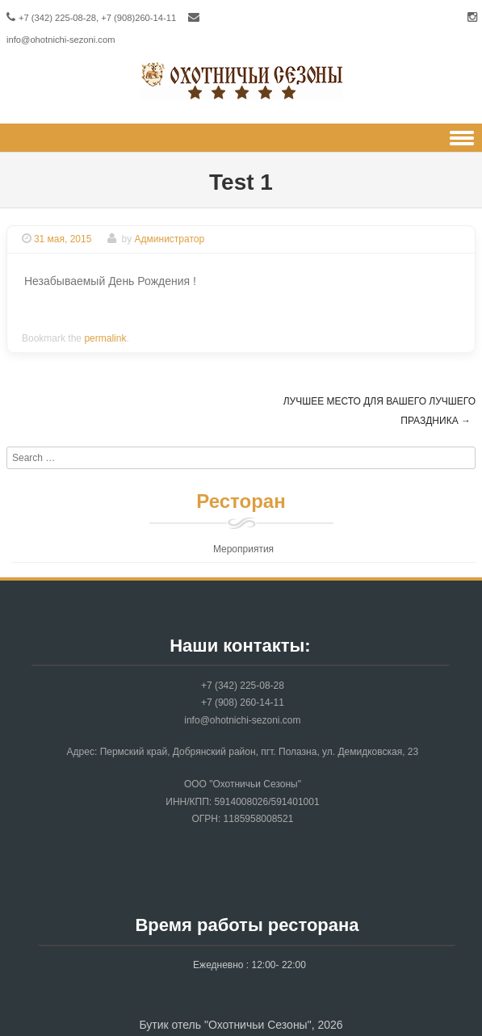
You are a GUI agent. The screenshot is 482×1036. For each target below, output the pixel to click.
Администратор (170, 239)
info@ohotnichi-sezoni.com (60, 39)
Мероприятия (243, 549)
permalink (105, 338)
